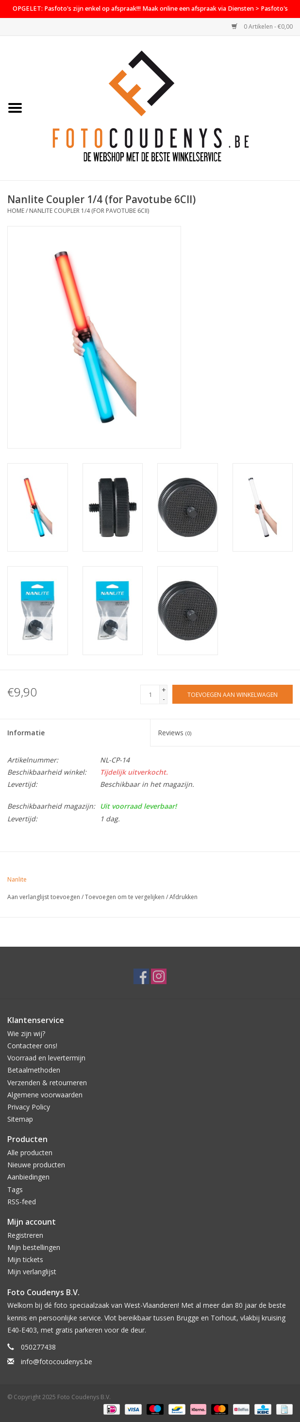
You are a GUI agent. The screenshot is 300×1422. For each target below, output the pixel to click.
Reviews (174, 732)
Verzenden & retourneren (47, 1082)
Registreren (25, 1235)
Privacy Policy (28, 1106)
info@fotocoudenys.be (56, 1361)
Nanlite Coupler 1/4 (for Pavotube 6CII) (89, 211)
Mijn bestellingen (33, 1247)
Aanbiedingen (28, 1176)
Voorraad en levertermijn (46, 1057)
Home (15, 211)
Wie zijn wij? (26, 1033)
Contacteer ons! (32, 1045)
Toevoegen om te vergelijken (125, 897)
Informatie (26, 732)
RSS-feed (21, 1201)
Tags (15, 1189)
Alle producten (29, 1152)
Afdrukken (183, 897)
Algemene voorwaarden (45, 1094)
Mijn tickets (25, 1259)
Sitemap (20, 1119)
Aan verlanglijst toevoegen (43, 897)
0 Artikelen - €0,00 (262, 26)
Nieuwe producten (36, 1164)
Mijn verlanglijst (31, 1271)
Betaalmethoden (33, 1070)
